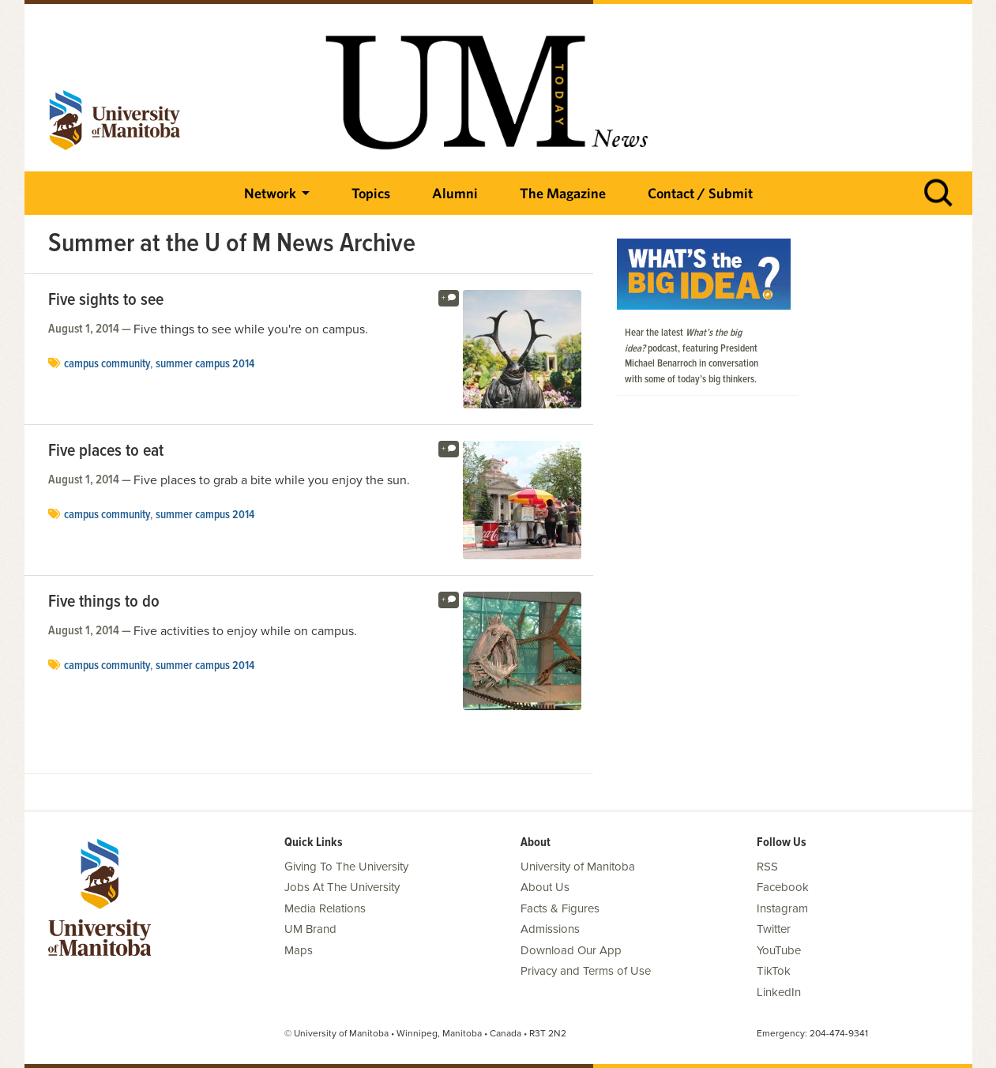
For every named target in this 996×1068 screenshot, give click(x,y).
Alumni (455, 193)
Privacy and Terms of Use (586, 971)
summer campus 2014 (205, 364)
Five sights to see (105, 301)
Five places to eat (105, 452)
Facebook (783, 887)
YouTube (779, 950)
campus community (107, 364)
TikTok (774, 971)
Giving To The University (346, 866)
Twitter (774, 929)
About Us (545, 887)
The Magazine (563, 193)
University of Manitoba (578, 866)
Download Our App (571, 950)
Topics (370, 193)
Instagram (782, 908)
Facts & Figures (560, 908)
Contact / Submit (700, 193)
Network (270, 193)
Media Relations (325, 908)
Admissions (550, 929)
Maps (298, 950)
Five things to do (104, 603)
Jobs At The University (342, 887)
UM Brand (310, 929)
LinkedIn (779, 992)
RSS (767, 866)
